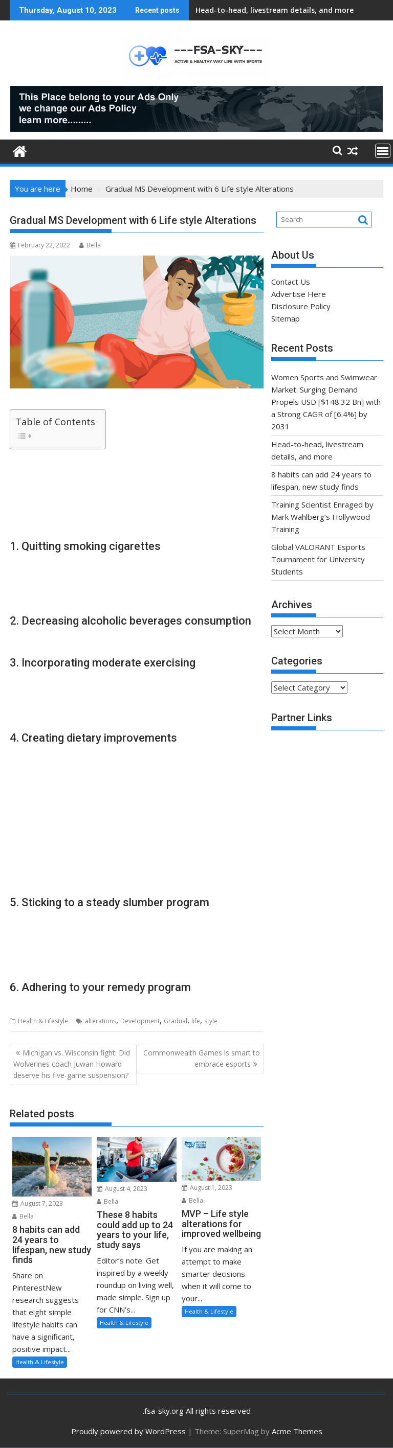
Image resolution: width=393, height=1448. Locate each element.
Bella (90, 245)
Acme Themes (297, 1431)
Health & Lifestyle (43, 1021)
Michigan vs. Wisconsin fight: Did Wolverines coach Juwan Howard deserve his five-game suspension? (71, 1064)
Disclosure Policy (301, 306)
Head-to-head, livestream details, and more (274, 10)
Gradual (175, 1021)
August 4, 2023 (122, 1188)
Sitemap (285, 318)
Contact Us (290, 282)
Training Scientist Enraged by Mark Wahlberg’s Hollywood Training (322, 516)
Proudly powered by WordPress (128, 1431)
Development (140, 1021)
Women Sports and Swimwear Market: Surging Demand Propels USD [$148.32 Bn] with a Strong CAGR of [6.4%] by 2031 (326, 401)
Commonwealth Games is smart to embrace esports (201, 1058)
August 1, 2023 (207, 1187)
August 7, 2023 (37, 1203)
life (195, 1021)
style (210, 1021)
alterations (100, 1021)
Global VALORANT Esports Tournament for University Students (318, 559)
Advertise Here (298, 294)
